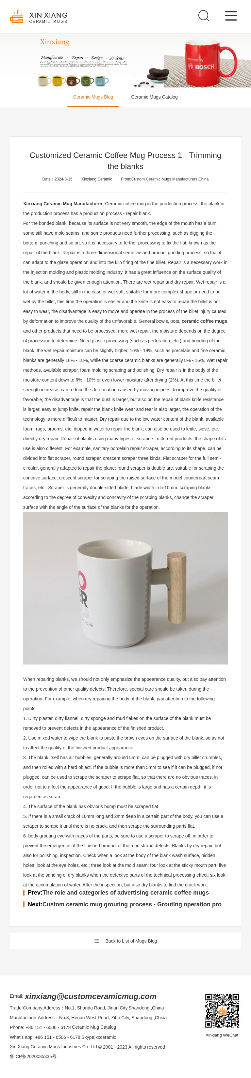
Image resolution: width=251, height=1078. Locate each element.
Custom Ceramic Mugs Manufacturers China (170, 179)
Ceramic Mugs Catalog (154, 97)
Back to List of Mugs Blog (125, 941)
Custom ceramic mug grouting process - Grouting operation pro (132, 904)
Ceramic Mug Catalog (94, 1027)
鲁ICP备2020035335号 (33, 1056)
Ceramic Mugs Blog (93, 97)
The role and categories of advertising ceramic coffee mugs (125, 892)
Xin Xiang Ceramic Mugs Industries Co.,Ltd (53, 1047)
